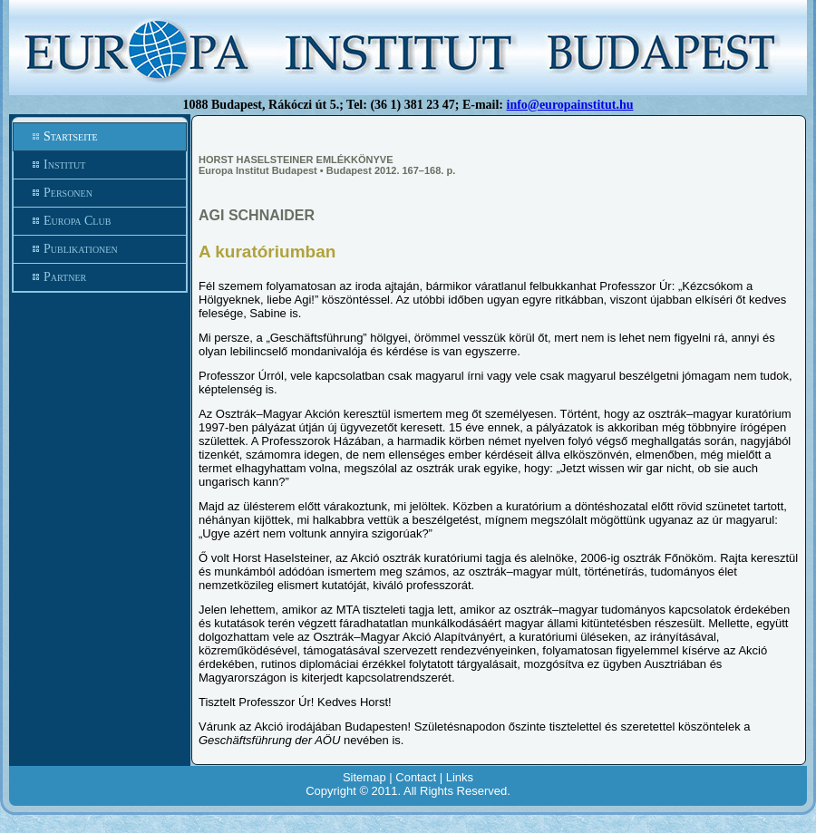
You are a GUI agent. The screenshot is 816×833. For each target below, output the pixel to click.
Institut (100, 165)
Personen (100, 193)
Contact (415, 777)
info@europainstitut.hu (570, 104)
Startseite (100, 136)
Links (459, 777)
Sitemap (364, 777)
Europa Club (100, 221)
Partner (100, 277)
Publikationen (100, 249)
